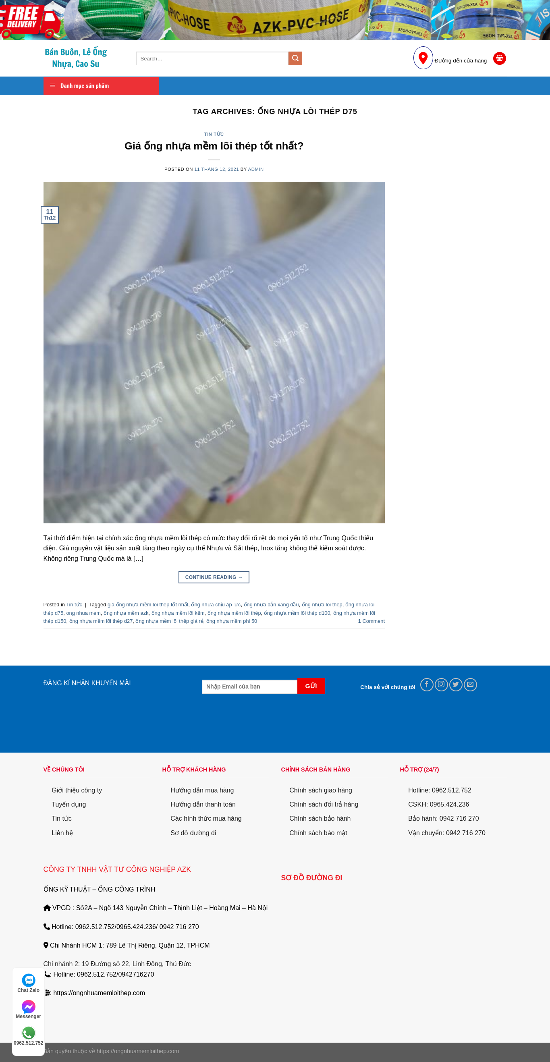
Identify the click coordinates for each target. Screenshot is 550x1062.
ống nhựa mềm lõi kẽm (178, 613)
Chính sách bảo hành (320, 818)
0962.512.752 (28, 1036)
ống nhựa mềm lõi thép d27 (101, 621)
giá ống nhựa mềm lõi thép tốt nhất (148, 605)
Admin (256, 169)
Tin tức (214, 134)
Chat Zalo (28, 983)
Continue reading (214, 577)
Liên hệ (62, 833)
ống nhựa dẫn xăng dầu (271, 605)
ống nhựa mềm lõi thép (234, 613)
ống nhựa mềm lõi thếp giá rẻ (169, 621)
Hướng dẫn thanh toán (203, 804)
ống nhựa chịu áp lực (216, 605)
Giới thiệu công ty (77, 790)
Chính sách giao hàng (320, 790)
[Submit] (295, 58)
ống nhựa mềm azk (126, 613)
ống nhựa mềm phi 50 (231, 621)
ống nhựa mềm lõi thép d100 (297, 613)
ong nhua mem (83, 613)
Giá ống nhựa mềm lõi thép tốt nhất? (214, 145)
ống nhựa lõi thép (322, 605)
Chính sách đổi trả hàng (323, 804)
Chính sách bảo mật (318, 833)
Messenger (28, 1009)
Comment (371, 621)
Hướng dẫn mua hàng (202, 790)
